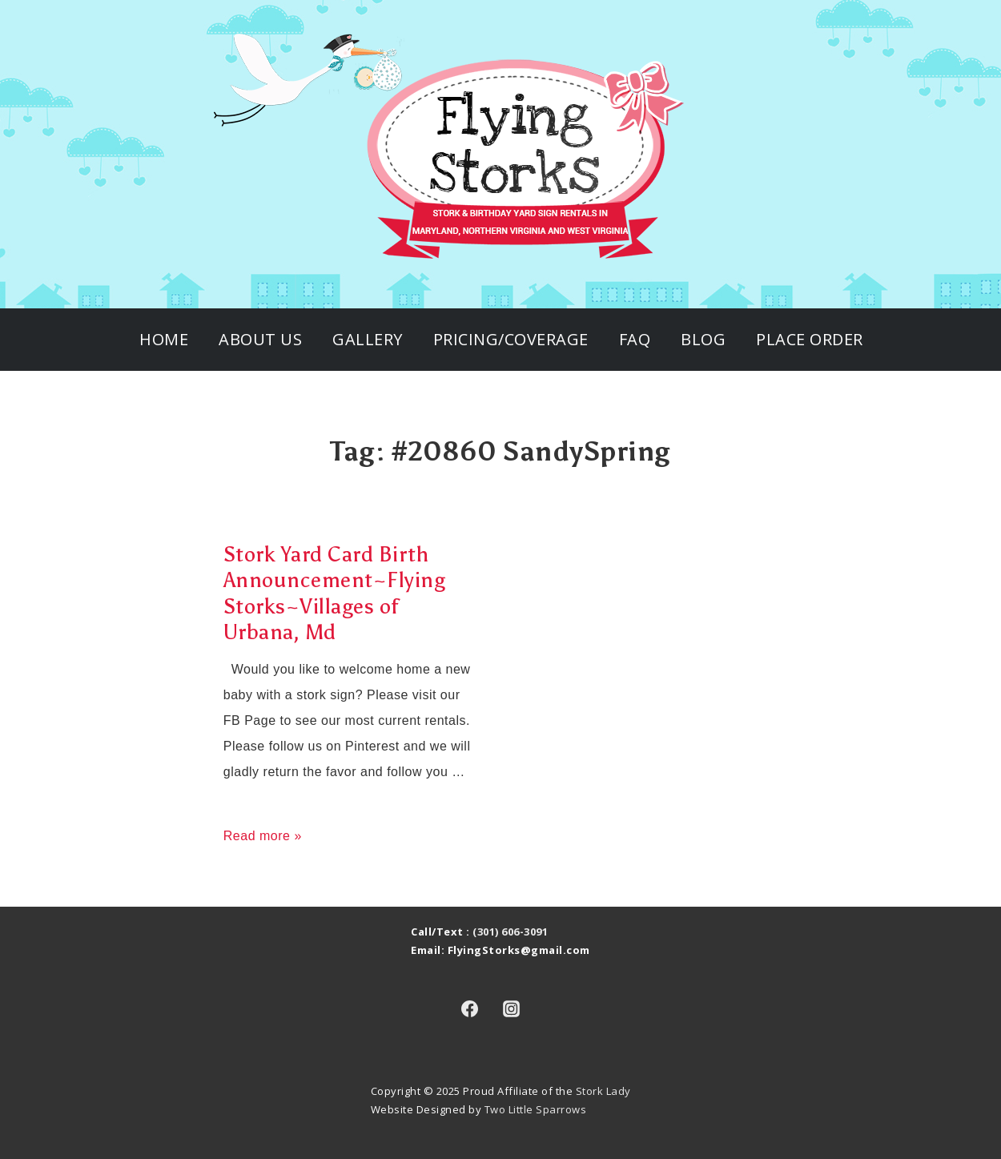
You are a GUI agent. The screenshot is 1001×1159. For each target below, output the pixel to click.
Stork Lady (603, 1091)
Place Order (809, 339)
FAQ (635, 339)
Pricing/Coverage (511, 339)
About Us (260, 339)
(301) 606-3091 (510, 931)
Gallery (367, 339)
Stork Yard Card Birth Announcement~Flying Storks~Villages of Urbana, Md (334, 593)
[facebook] (469, 1009)
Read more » (262, 836)
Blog (703, 339)
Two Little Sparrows (535, 1109)
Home (163, 339)
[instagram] (511, 1009)
